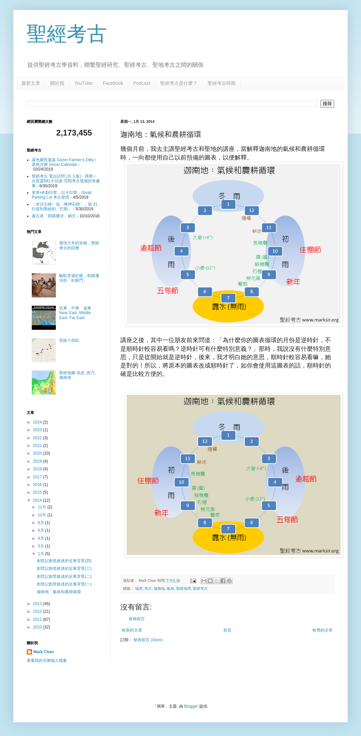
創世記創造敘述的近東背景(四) (64, 560)
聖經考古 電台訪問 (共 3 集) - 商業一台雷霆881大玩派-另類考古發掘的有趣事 (66, 181)
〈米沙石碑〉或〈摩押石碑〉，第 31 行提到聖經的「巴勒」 (65, 206)
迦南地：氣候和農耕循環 (59, 591)
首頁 (227, 630)
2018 (38, 469)
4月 (41, 538)
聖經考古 (67, 34)
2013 (38, 603)
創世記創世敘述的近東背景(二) (64, 576)
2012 (38, 611)
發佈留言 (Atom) (147, 640)
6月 (41, 530)
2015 (38, 492)
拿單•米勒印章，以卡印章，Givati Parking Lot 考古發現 (62, 195)
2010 (38, 627)
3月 (41, 546)
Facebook (113, 83)
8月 (41, 522)
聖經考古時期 (222, 83)
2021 (38, 445)
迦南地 (159, 588)
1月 (41, 553)
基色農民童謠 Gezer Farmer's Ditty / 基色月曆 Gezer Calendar (64, 162)
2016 (38, 484)
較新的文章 (132, 630)
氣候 (170, 588)
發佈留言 (137, 619)
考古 (148, 588)
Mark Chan (43, 652)
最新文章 (30, 83)
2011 (38, 619)
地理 (138, 588)
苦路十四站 (69, 340)
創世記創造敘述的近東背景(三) (64, 568)
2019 (38, 461)
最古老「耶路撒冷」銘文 (54, 216)
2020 (38, 453)
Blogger (191, 706)
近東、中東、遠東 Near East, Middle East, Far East (75, 313)
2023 (38, 430)
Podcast (141, 83)
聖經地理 (183, 588)
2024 (38, 422)
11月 (42, 507)
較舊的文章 (323, 630)
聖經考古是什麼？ (179, 83)
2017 (38, 477)
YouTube (83, 83)
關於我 (57, 83)
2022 (38, 438)
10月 (42, 515)
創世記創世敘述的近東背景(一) (64, 584)
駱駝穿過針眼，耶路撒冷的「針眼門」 (79, 278)
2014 (38, 500)
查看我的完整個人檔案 (47, 660)
